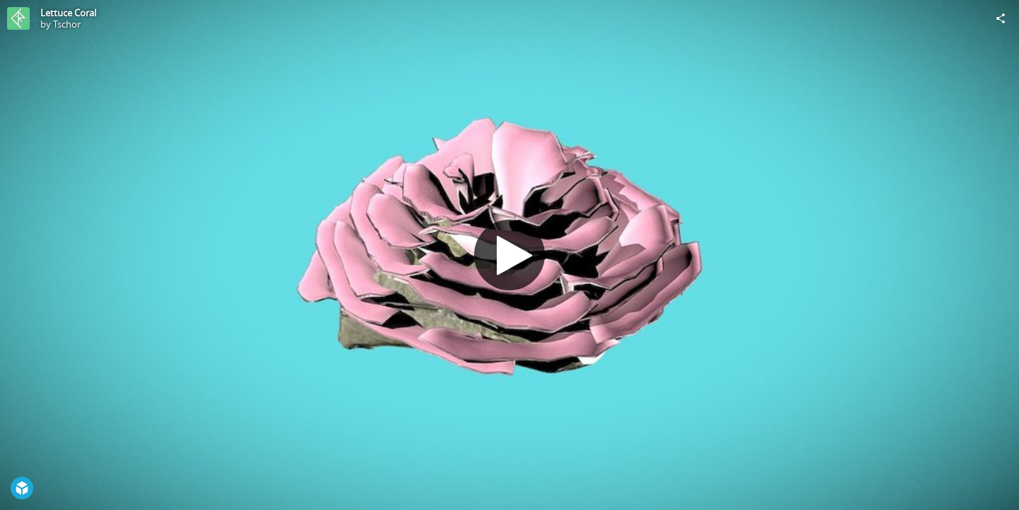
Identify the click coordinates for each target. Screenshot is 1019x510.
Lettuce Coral (68, 12)
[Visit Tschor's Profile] (18, 18)
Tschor (67, 24)
